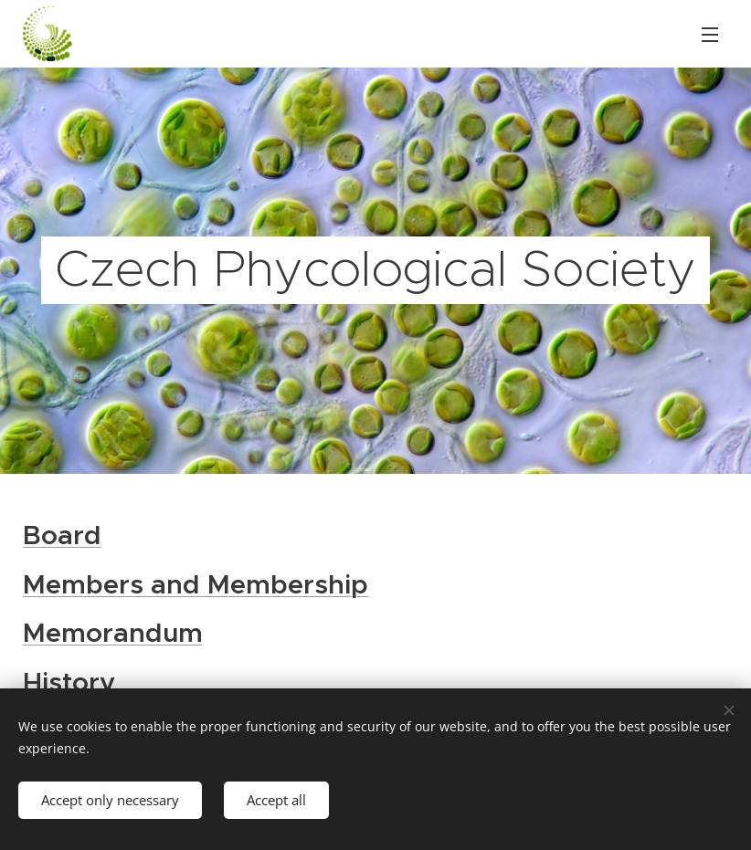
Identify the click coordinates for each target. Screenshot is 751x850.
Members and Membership (195, 583)
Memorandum (113, 632)
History (69, 682)
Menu (710, 35)
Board (62, 535)
